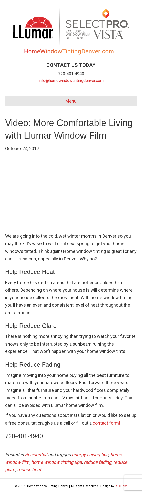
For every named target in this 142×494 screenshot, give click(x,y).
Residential (36, 454)
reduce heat (29, 469)
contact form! (106, 423)
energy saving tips (90, 454)
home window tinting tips (56, 462)
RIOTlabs (121, 486)
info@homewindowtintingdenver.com (71, 80)
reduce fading (97, 462)
